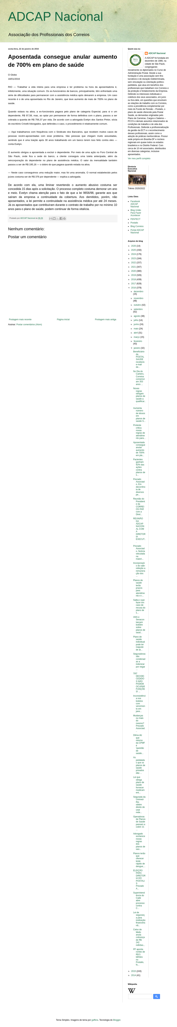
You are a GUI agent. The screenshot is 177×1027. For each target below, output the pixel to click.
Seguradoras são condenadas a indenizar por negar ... (139, 662)
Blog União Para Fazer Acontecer (136, 213)
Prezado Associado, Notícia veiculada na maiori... (139, 552)
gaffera (95, 1020)
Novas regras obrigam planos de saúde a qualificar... (139, 396)
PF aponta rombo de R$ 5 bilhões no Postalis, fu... (139, 957)
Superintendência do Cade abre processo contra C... (139, 900)
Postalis (134, 222)
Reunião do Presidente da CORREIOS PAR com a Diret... (139, 506)
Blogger (117, 1020)
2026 (134, 246)
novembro (138, 298)
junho (137, 324)
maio (136, 328)
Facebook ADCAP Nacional (135, 204)
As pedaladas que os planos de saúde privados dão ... (139, 765)
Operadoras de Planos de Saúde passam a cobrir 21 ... (139, 823)
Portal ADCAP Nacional (137, 231)
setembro (138, 309)
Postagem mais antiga (105, 319)
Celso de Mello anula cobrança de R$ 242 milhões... (139, 937)
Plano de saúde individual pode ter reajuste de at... (139, 643)
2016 (134, 287)
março (137, 337)
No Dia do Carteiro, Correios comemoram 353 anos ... (139, 378)
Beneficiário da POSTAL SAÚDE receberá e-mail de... (139, 359)
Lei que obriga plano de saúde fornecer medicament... (139, 785)
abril (136, 333)
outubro (138, 305)
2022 (134, 262)
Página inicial (63, 319)
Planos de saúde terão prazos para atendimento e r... (139, 588)
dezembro (138, 291)
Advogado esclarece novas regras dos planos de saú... (139, 841)
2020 (134, 271)
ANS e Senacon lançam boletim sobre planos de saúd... (139, 625)
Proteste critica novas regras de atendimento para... (139, 431)
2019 (134, 275)
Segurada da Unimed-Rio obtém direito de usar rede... (139, 805)
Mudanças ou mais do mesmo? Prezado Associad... (139, 723)
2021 (134, 267)
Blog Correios (137, 226)
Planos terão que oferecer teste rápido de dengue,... (139, 860)
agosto (137, 316)
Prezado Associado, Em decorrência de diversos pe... (139, 487)
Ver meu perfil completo (139, 158)
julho (136, 320)
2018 (134, 279)
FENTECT (135, 219)
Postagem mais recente (20, 319)
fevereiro (138, 341)
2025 (134, 250)
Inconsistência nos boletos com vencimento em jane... (139, 704)
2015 (134, 971)
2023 (134, 258)
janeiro (137, 348)
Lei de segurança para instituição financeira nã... (139, 919)
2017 (134, 283)
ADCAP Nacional (55, 17)
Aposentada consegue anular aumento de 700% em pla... (139, 449)
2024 (134, 254)
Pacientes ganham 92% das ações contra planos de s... (139, 467)
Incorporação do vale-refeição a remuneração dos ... (139, 569)
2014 (134, 975)
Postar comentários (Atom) (29, 324)
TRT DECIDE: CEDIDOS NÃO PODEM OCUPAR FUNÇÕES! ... (139, 682)
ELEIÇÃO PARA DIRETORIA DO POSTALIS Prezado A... (139, 879)
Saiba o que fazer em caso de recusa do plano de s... (139, 606)
